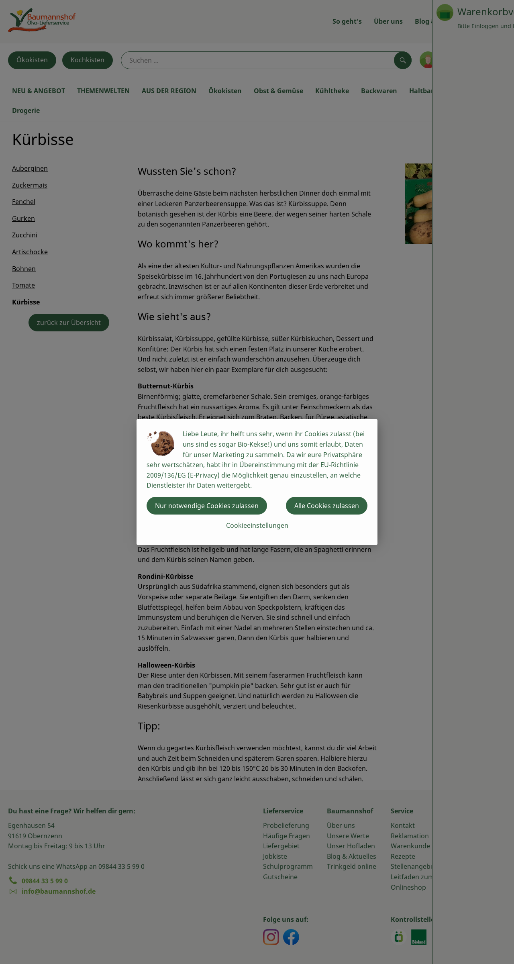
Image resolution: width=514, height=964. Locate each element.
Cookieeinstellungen (257, 525)
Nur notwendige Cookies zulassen (207, 505)
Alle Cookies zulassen (326, 505)
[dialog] (257, 482)
